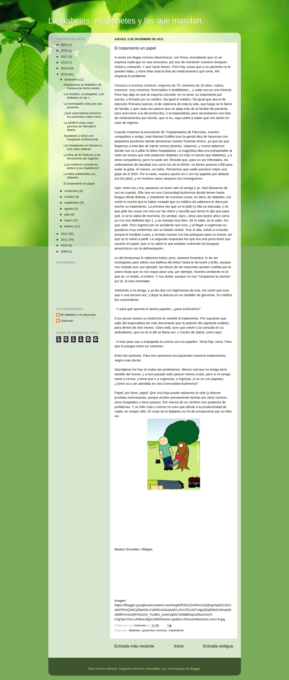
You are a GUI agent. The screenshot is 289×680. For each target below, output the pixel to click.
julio (67, 214)
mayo (68, 220)
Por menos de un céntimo (181, 402)
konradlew (153, 668)
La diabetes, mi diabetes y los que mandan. (126, 20)
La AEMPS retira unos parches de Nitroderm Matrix (80, 126)
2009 (64, 251)
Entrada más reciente (134, 646)
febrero (69, 226)
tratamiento (176, 630)
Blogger (195, 668)
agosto (69, 208)
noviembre (71, 191)
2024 (64, 44)
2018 (64, 50)
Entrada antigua (218, 646)
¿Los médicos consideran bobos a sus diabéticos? (81, 166)
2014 (64, 68)
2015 (64, 62)
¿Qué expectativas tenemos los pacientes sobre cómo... (84, 114)
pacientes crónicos (154, 630)
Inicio (179, 646)
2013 (64, 74)
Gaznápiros (123, 369)
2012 (64, 233)
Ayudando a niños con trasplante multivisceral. (81, 137)
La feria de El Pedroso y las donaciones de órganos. (82, 156)
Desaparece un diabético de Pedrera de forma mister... (83, 86)
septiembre (72, 202)
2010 (64, 245)
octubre (69, 196)
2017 (64, 56)
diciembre (71, 79)
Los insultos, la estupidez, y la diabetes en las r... (84, 95)
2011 (64, 239)
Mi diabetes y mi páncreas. (79, 314)
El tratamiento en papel (79, 183)
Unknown (67, 320)
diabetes (134, 630)
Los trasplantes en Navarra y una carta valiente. (83, 147)
